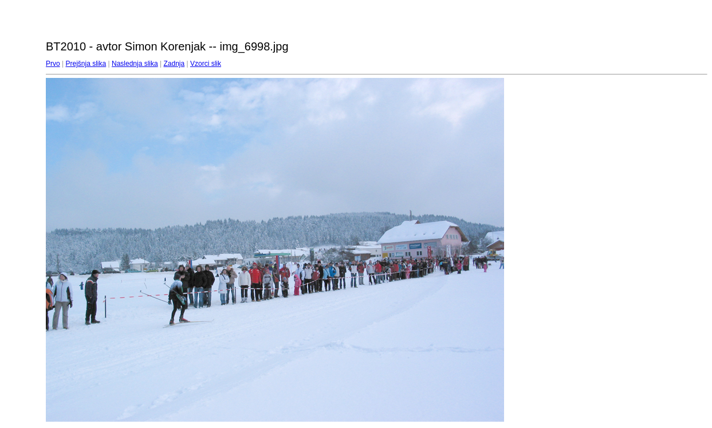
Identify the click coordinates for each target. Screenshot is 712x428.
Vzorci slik (205, 64)
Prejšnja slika (85, 64)
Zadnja (174, 64)
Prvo (53, 64)
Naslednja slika (135, 64)
